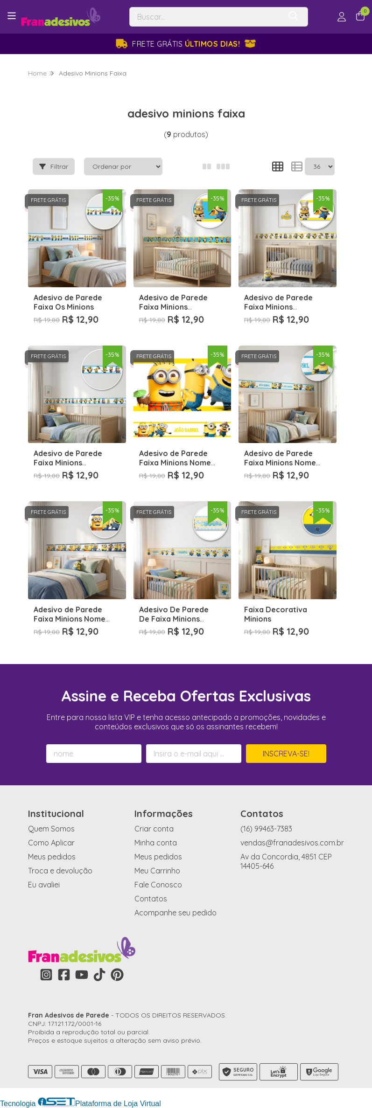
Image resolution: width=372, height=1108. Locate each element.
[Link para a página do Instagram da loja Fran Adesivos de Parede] (46, 974)
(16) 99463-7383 (266, 828)
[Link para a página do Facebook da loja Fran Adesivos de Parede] (63, 974)
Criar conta (154, 828)
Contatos (150, 898)
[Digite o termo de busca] (205, 16)
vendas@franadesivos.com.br (292, 842)
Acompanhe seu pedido (175, 912)
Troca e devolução (60, 870)
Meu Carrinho (157, 870)
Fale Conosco (158, 884)
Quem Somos (51, 828)
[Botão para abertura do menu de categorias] (11, 16)
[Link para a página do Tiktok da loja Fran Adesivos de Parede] (99, 974)
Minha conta (155, 842)
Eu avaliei (44, 884)
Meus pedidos (52, 856)
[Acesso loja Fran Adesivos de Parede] (341, 16)
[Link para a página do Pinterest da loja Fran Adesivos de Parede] (117, 974)
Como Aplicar (51, 842)
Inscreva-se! (286, 753)
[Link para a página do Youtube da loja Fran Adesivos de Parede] (81, 974)
